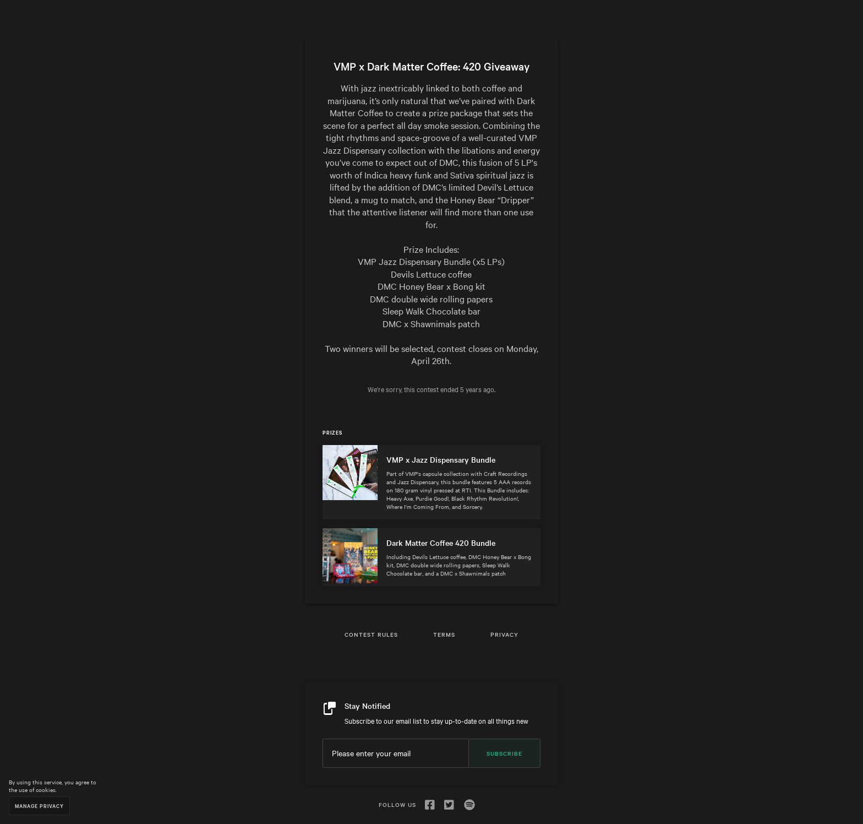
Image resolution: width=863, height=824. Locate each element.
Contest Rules (371, 634)
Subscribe (504, 753)
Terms (444, 634)
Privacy (504, 634)
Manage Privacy (39, 805)
